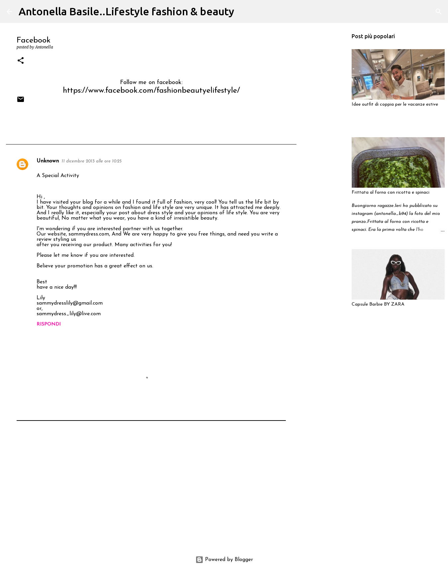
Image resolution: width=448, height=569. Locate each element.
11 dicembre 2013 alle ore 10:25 (91, 161)
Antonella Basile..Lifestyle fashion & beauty (126, 11)
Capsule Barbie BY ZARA (378, 304)
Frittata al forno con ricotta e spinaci (390, 192)
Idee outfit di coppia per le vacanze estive (395, 104)
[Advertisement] (151, 493)
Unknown (48, 161)
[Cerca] (244, 12)
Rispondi (49, 324)
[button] (21, 60)
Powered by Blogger (224, 559)
